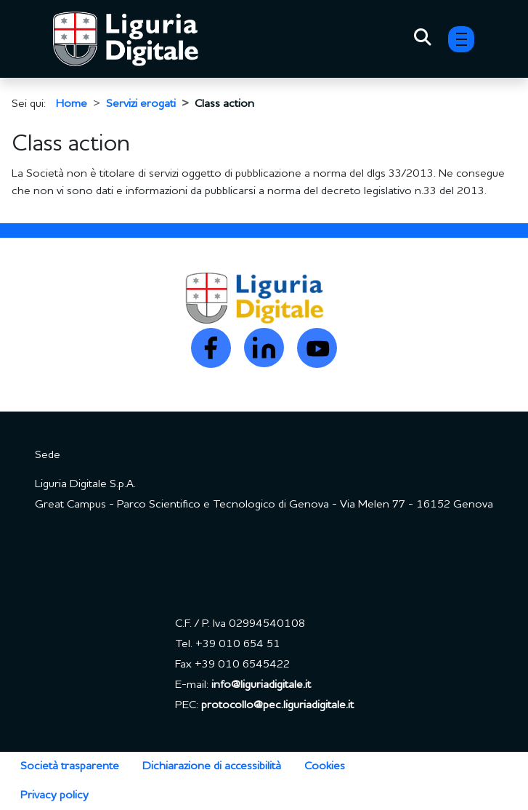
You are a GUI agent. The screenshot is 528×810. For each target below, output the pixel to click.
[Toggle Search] (423, 39)
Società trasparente (69, 766)
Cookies (324, 766)
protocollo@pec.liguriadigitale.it (277, 705)
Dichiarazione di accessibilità (211, 766)
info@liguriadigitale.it (261, 685)
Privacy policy (54, 795)
